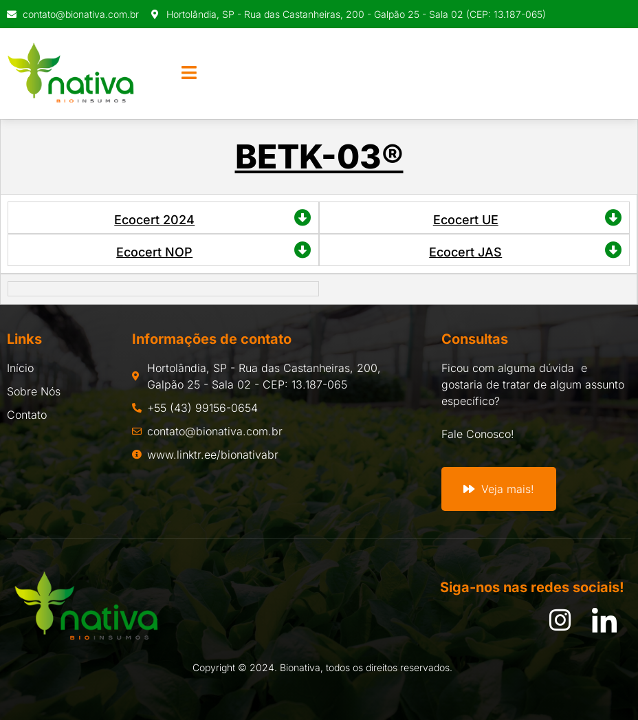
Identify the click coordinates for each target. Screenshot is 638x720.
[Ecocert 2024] (302, 217)
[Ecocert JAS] (613, 250)
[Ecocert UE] (613, 217)
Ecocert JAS (465, 252)
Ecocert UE (465, 219)
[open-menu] (189, 73)
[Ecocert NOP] (302, 250)
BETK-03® (319, 156)
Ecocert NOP (154, 252)
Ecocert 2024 (154, 219)
